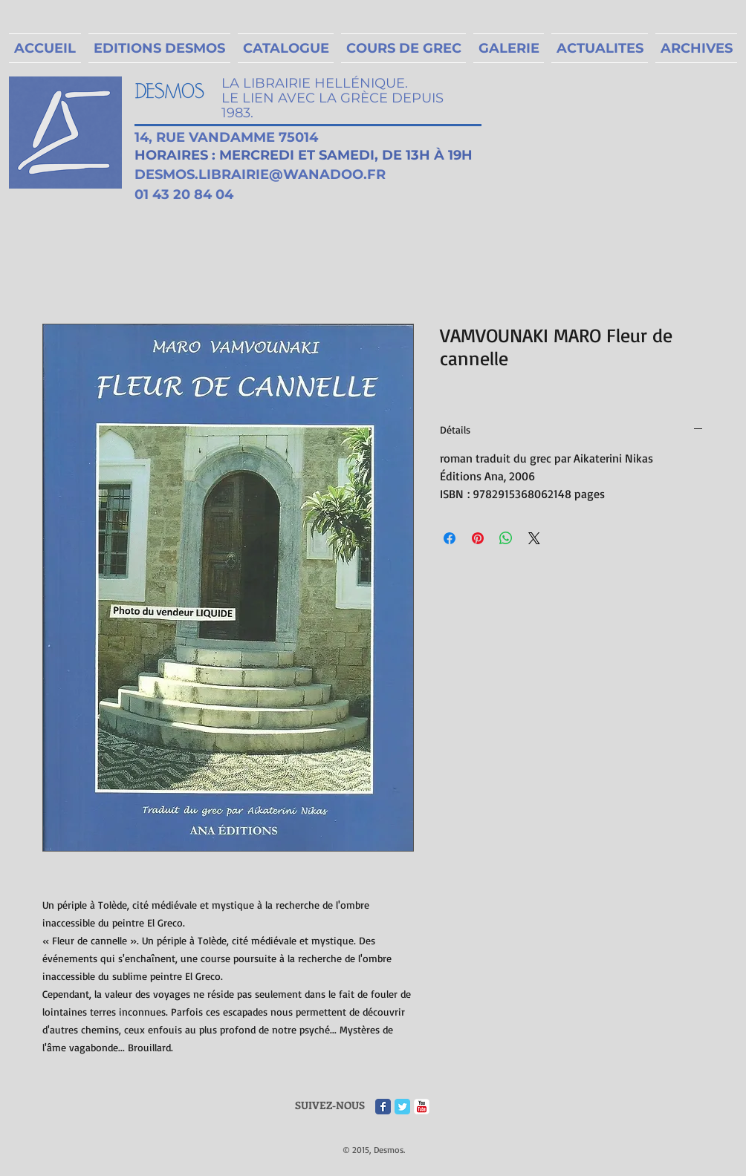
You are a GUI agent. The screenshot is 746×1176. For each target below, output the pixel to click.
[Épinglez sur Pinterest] (478, 538)
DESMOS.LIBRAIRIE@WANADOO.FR (260, 174)
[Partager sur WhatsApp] (506, 538)
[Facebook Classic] (383, 1106)
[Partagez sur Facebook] (449, 538)
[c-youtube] (421, 1106)
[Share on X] (534, 538)
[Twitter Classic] (402, 1106)
